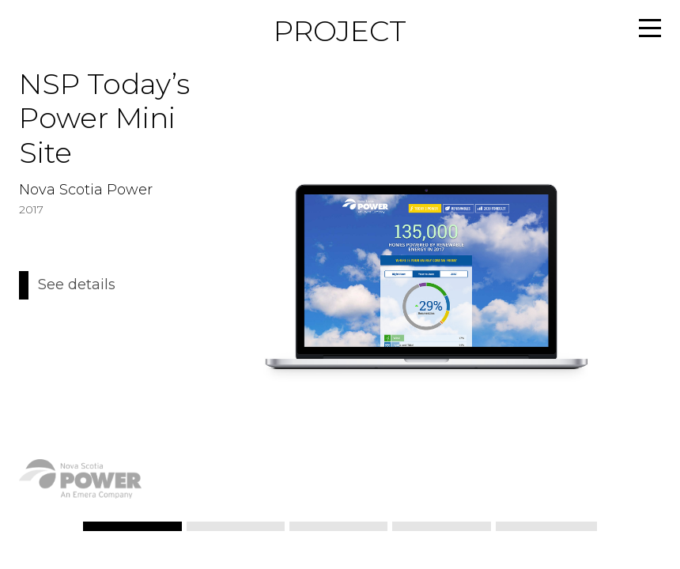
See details (76, 285)
